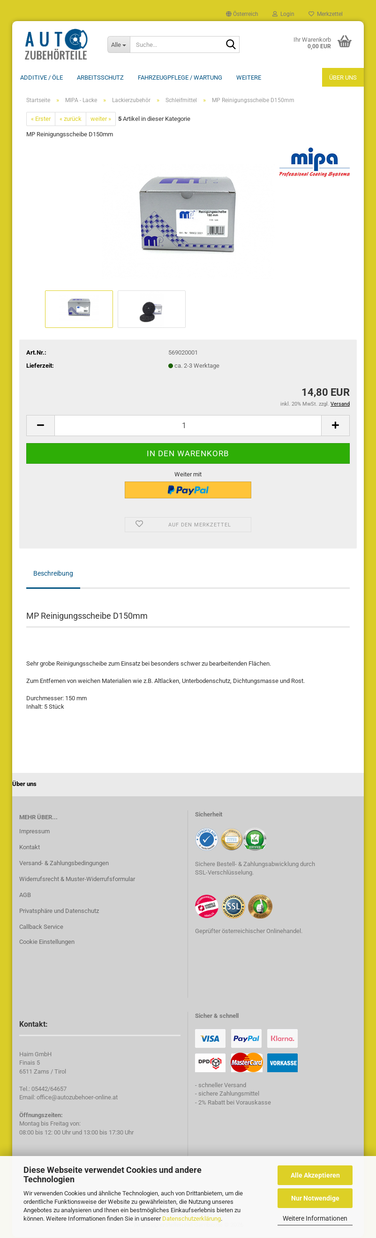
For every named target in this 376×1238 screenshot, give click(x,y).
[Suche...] (118, 44)
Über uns (343, 77)
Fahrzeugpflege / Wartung (180, 77)
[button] (242, 14)
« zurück (71, 119)
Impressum (34, 832)
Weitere (248, 77)
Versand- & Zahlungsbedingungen (64, 863)
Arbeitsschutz (100, 77)
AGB (25, 895)
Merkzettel (325, 14)
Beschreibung (53, 574)
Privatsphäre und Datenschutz (59, 911)
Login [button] (283, 14)
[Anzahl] (188, 426)
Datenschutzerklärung (191, 1218)
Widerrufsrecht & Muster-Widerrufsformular (77, 879)
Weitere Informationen (315, 1218)
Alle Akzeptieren (315, 1175)
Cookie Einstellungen (47, 942)
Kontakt (29, 848)
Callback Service (41, 927)
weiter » (100, 119)
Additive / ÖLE (41, 77)
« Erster (41, 119)
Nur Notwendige (315, 1198)
